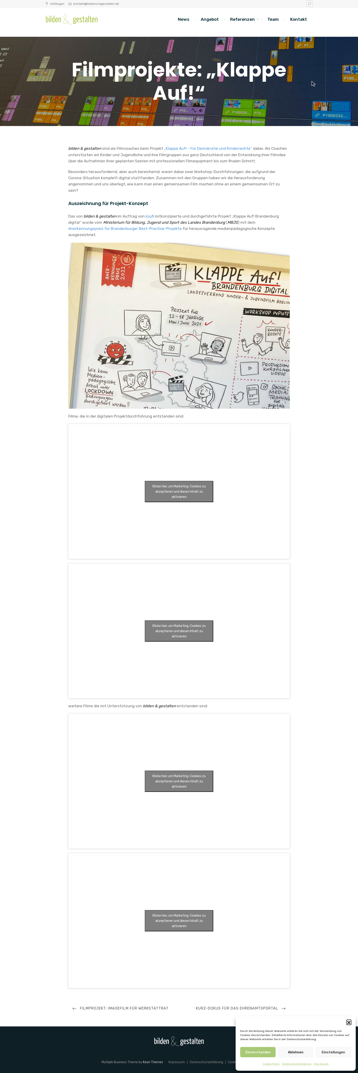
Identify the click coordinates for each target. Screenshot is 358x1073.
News (183, 19)
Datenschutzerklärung (296, 1063)
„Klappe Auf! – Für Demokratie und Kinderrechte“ (208, 148)
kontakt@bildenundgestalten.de (96, 3)
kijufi (149, 216)
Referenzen (242, 19)
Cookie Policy (271, 1063)
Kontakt (298, 19)
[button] (349, 1022)
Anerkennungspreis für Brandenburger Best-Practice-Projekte (125, 228)
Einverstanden (258, 1052)
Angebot (210, 19)
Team (273, 19)
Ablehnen (295, 1052)
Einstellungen (333, 1052)
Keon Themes (153, 1062)
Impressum (321, 1063)
